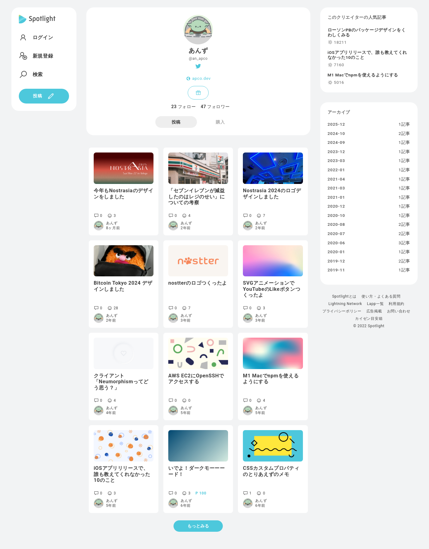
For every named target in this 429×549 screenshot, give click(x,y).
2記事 (404, 134)
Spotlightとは (344, 296)
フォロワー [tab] (215, 106)
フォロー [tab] (183, 106)
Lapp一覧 (375, 304)
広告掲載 (374, 311)
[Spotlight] (37, 24)
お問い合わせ (399, 311)
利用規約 (396, 304)
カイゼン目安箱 (368, 318)
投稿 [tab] (176, 122)
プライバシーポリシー (342, 311)
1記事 (404, 124)
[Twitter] (198, 66)
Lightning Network (345, 304)
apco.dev (201, 78)
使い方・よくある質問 (381, 296)
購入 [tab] (220, 122)
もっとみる (198, 525)
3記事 (404, 243)
